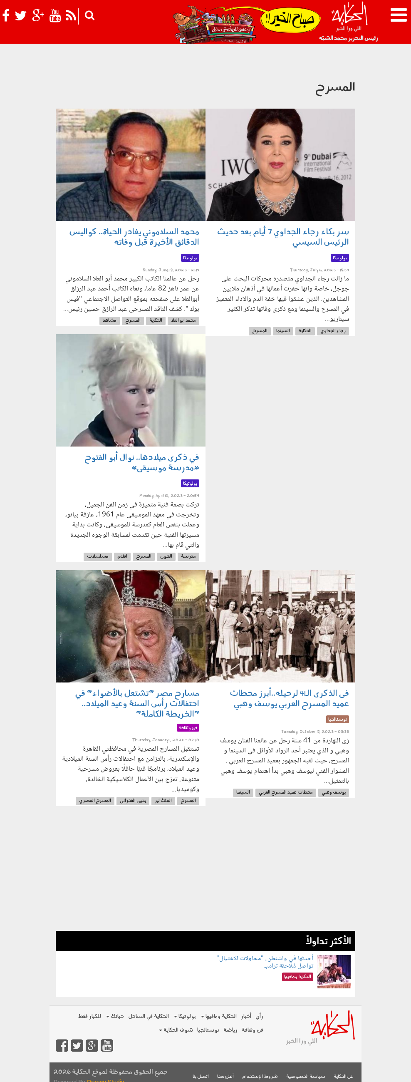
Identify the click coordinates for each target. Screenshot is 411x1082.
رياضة (230, 1030)
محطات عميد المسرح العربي (286, 792)
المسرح (259, 331)
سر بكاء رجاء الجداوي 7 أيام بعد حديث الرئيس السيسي (283, 237)
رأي (259, 1016)
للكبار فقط (89, 1016)
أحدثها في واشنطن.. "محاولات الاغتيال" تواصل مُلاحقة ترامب (264, 962)
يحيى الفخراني (133, 800)
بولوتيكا (185, 1016)
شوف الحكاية (176, 1030)
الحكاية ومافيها (219, 1016)
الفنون (166, 556)
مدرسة (188, 556)
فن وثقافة (252, 1030)
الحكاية (305, 331)
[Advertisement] (205, 872)
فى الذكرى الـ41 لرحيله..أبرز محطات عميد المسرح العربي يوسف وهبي (289, 698)
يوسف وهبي (334, 792)
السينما (283, 331)
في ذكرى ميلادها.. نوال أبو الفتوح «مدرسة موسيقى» (141, 463)
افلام (122, 556)
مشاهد (109, 320)
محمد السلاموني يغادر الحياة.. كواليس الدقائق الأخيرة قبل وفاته (134, 237)
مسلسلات (98, 556)
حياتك (115, 1016)
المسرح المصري (95, 800)
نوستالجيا (208, 1030)
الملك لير (163, 800)
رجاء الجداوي (333, 331)
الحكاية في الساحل (148, 1016)
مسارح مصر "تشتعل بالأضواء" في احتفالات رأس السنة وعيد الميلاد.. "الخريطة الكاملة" (137, 704)
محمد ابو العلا (183, 320)
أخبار (246, 1016)
